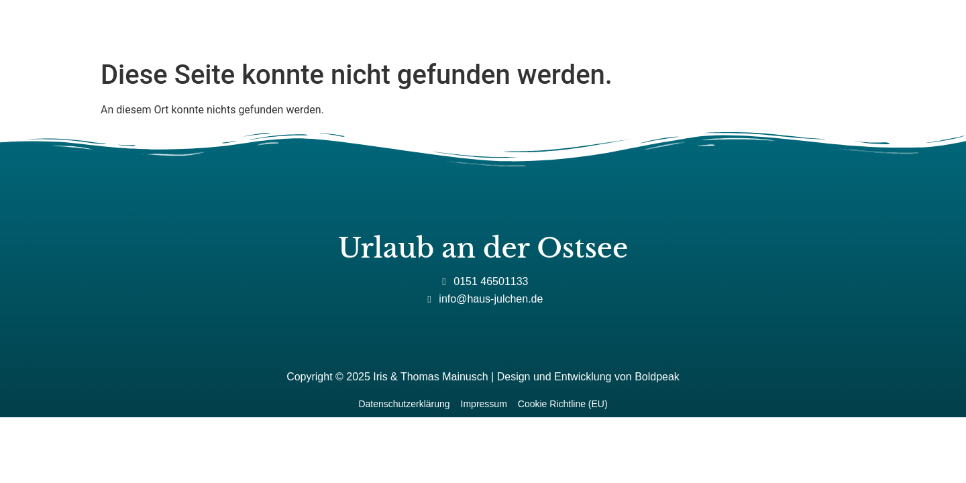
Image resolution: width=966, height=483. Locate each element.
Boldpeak (657, 376)
